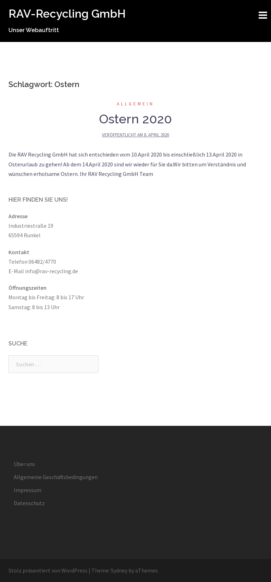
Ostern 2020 (135, 118)
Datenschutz (29, 503)
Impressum (27, 490)
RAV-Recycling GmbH (67, 13)
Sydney (119, 570)
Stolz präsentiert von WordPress (48, 570)
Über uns (24, 463)
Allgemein (135, 104)
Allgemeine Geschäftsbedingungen (56, 476)
